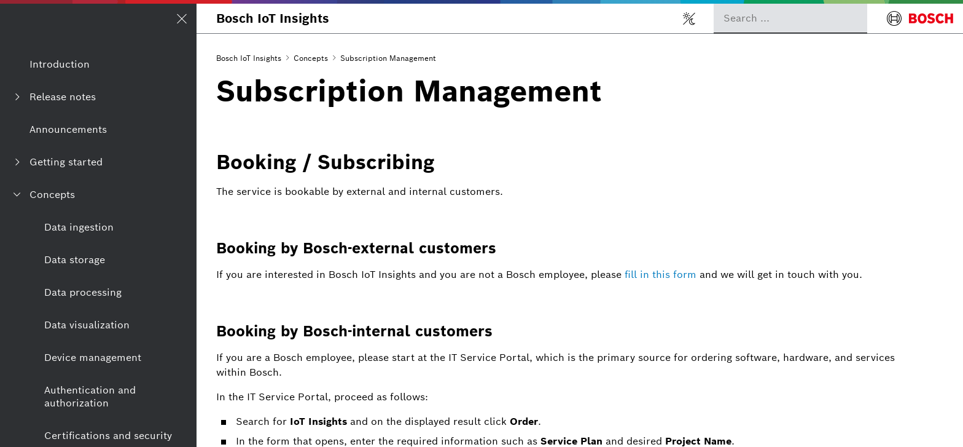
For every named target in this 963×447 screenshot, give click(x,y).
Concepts (311, 58)
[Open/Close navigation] (182, 18)
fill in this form (660, 274)
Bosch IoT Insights (272, 18)
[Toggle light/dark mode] (689, 18)
